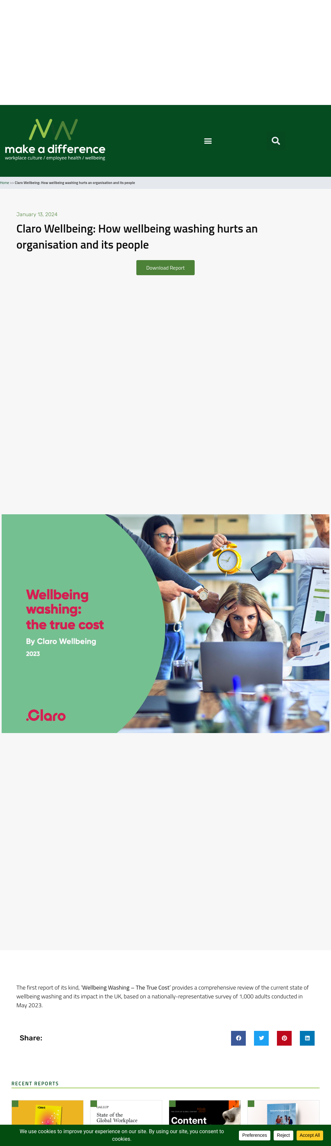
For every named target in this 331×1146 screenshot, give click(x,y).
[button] (208, 141)
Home (4, 182)
